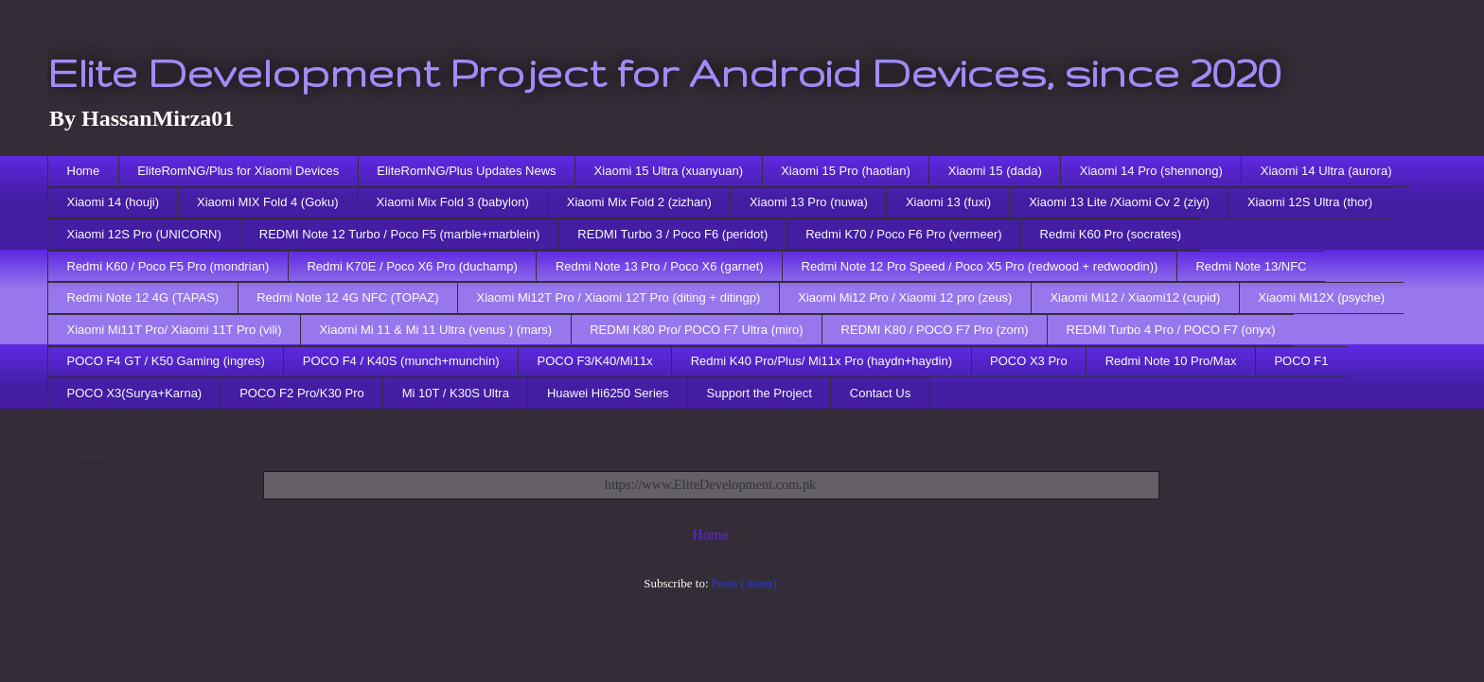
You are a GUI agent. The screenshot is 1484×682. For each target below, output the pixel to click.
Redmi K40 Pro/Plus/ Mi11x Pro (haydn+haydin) (821, 361)
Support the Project (759, 393)
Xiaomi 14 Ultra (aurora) (1326, 171)
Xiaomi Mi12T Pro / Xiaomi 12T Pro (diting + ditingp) (619, 297)
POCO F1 (1301, 361)
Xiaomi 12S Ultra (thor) (1309, 202)
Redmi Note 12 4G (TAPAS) (143, 297)
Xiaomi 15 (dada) (995, 171)
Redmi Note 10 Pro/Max (1171, 361)
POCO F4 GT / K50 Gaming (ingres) (166, 361)
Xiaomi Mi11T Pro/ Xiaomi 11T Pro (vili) (174, 330)
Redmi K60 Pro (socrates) (1111, 234)
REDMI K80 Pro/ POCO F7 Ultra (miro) (696, 330)
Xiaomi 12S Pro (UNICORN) (144, 234)
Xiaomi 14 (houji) (113, 202)
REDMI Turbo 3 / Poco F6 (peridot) (672, 234)
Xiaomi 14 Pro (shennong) (1151, 171)
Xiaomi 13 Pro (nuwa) (809, 202)
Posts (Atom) (744, 583)
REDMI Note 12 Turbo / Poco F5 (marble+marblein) (399, 234)
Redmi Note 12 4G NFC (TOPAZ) (347, 297)
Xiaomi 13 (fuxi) (948, 202)
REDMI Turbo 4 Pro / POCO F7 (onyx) (1171, 330)
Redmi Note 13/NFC (1250, 266)
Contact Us (880, 393)
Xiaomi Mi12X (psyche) (1321, 297)
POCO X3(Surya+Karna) (135, 393)
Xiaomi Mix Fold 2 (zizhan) (639, 202)
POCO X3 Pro (1029, 361)
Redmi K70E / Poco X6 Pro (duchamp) (412, 266)
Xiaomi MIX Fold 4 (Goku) (268, 202)
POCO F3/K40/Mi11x (595, 361)
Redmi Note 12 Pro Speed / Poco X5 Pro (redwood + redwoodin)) (980, 266)
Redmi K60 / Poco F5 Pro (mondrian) (168, 266)
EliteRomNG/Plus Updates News (466, 171)
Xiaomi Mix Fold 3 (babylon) (453, 202)
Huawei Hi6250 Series (608, 393)
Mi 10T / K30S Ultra (455, 393)
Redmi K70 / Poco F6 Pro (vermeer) (903, 234)
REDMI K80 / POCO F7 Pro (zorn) (935, 330)
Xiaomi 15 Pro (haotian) (845, 171)
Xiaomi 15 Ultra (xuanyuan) (669, 171)
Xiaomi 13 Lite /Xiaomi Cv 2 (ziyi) (1119, 202)
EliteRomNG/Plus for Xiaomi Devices (238, 171)
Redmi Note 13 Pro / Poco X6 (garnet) (660, 266)
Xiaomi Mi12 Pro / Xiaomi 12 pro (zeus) (905, 297)
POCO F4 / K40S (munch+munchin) (401, 361)
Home (83, 171)
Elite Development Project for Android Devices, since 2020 (664, 72)
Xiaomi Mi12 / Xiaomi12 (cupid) (1135, 297)
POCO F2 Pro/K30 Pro (301, 393)
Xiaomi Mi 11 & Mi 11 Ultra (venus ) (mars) (436, 330)
